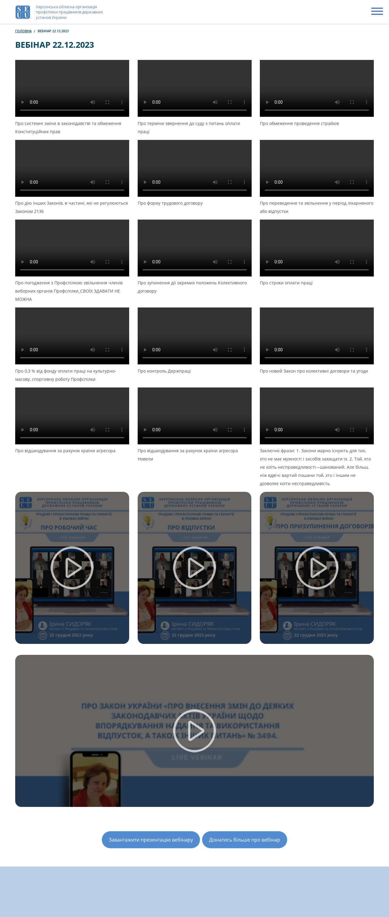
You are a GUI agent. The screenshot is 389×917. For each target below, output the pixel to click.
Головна (23, 31)
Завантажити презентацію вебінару (151, 839)
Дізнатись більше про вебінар (244, 839)
